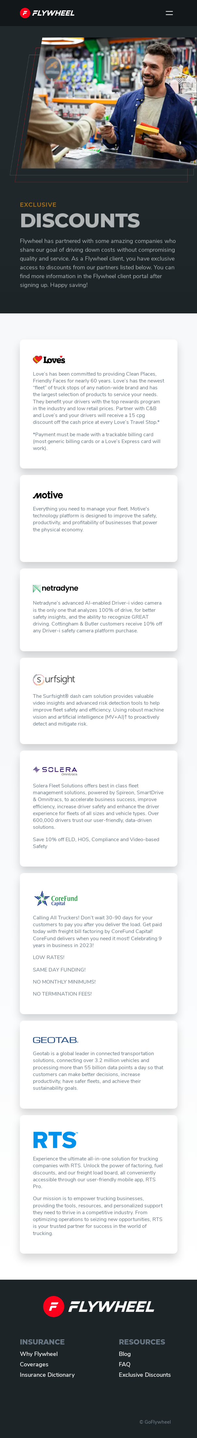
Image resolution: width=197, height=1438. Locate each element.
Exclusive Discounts (145, 1375)
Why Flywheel (39, 1354)
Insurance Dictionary (47, 1375)
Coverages (34, 1365)
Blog (125, 1354)
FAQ (125, 1365)
